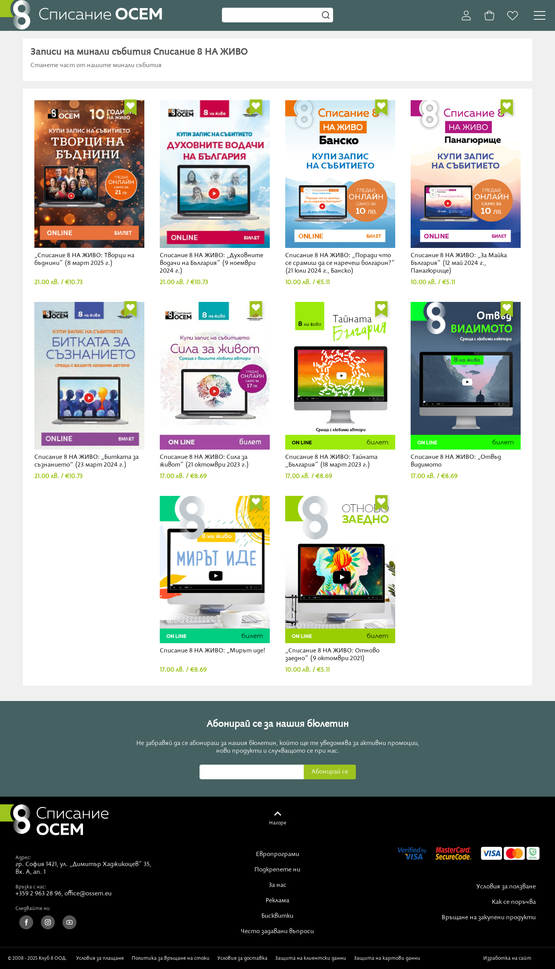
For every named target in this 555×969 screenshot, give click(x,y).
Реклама (277, 901)
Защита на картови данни (387, 958)
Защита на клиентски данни (310, 958)
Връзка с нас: (30, 887)
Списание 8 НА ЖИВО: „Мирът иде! (215, 575)
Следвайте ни (32, 908)
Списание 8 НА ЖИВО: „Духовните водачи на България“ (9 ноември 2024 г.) (215, 187)
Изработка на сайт (515, 958)
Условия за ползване (506, 887)
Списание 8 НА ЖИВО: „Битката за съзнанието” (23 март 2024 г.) (89, 385)
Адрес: (23, 857)
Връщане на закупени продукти (489, 918)
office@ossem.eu (88, 894)
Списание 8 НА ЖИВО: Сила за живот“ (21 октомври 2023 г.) (215, 385)
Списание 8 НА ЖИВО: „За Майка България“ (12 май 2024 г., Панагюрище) (466, 187)
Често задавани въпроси (277, 931)
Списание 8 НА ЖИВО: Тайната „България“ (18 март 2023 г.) (340, 385)
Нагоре (277, 823)
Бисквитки (277, 916)
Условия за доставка (242, 958)
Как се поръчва (514, 902)
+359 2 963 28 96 (38, 894)
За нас (277, 885)
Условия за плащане (100, 958)
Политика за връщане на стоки (171, 958)
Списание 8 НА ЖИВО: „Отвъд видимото (466, 385)
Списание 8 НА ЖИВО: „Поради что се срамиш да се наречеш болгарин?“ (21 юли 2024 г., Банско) (340, 187)
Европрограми (277, 854)
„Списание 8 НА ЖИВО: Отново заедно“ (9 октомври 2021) (340, 579)
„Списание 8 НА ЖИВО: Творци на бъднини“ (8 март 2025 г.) (89, 183)
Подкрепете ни (277, 870)
